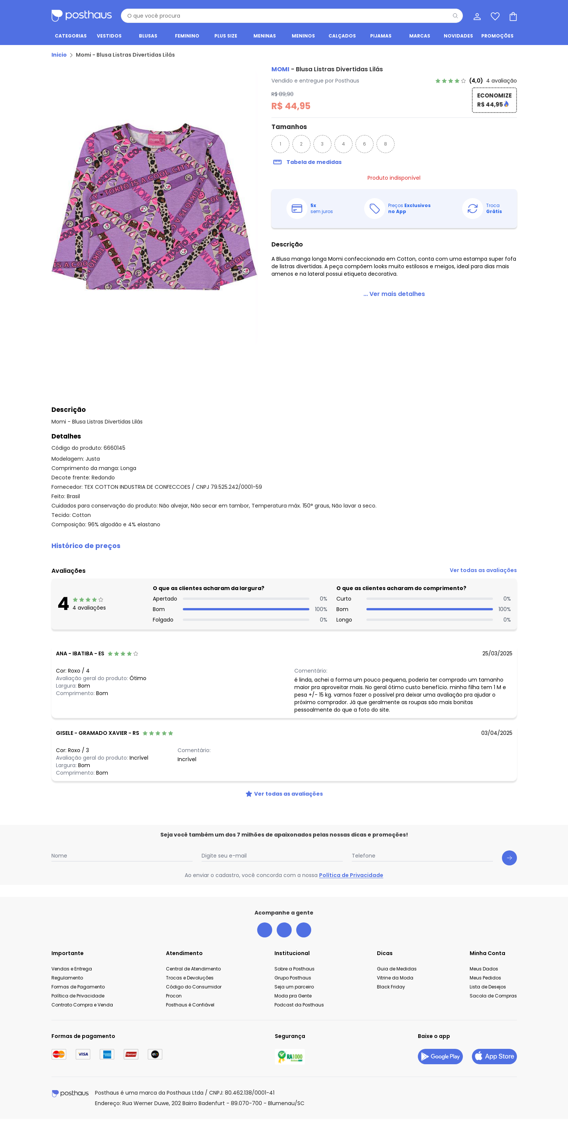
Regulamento (67, 981)
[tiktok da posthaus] (303, 932)
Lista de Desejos (488, 990)
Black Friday (391, 990)
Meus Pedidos (485, 981)
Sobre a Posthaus (294, 972)
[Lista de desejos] (494, 15)
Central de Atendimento (193, 972)
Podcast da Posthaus (299, 1008)
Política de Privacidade (351, 878)
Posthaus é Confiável (190, 1008)
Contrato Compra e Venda (82, 1008)
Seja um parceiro (294, 990)
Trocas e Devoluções (190, 981)
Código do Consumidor (193, 990)
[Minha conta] (476, 15)
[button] (284, 549)
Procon (174, 999)
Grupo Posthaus (292, 981)
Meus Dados (484, 972)
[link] (476, 83)
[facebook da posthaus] (264, 932)
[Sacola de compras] (512, 15)
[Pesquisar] (455, 15)
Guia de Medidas (397, 972)
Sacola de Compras (493, 999)
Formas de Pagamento (78, 990)
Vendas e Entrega (71, 972)
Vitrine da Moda (395, 981)
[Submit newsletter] (509, 860)
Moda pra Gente (293, 999)
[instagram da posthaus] (284, 932)
